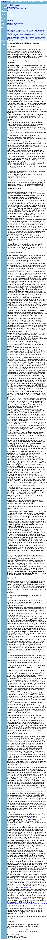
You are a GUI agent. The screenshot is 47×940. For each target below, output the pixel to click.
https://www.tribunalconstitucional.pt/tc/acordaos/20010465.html (27, 903)
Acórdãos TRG (3, 2)
